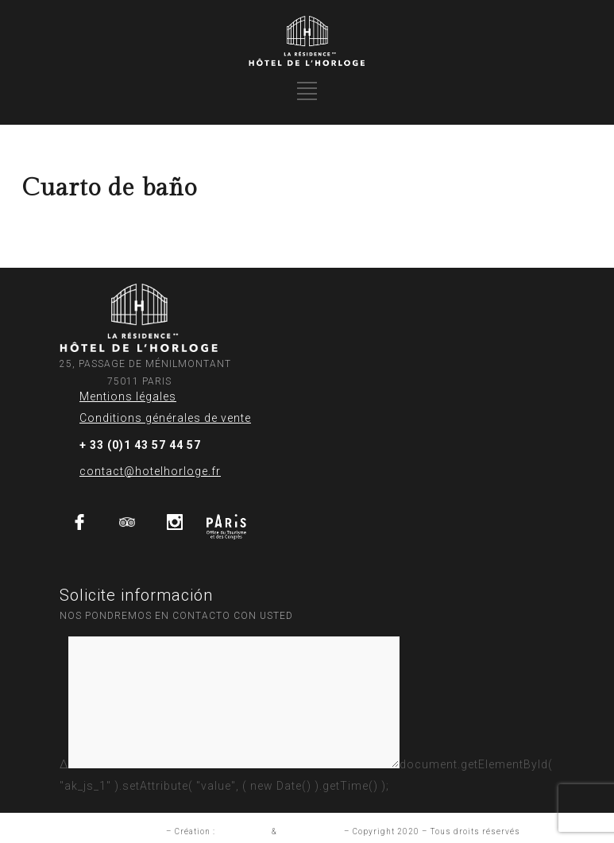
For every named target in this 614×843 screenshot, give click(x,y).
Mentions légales (127, 396)
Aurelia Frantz (311, 831)
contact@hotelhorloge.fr (150, 471)
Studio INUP (243, 831)
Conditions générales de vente (165, 418)
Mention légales (129, 831)
